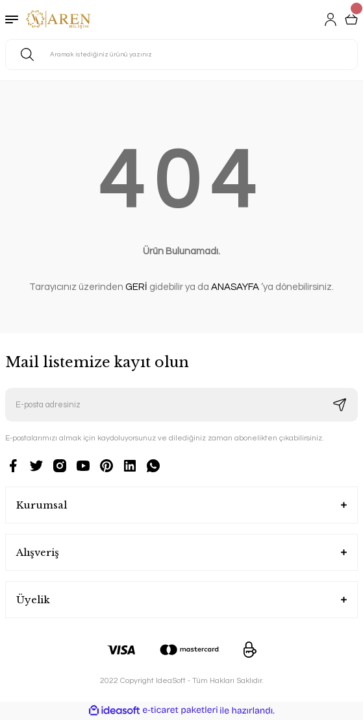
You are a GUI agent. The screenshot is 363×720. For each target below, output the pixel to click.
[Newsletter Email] (181, 405)
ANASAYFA (235, 287)
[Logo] (58, 19)
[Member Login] (330, 19)
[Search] (181, 54)
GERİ (136, 287)
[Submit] (339, 405)
